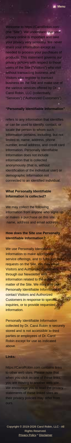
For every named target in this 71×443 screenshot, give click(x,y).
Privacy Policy (27, 435)
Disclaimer (45, 435)
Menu (61, 6)
